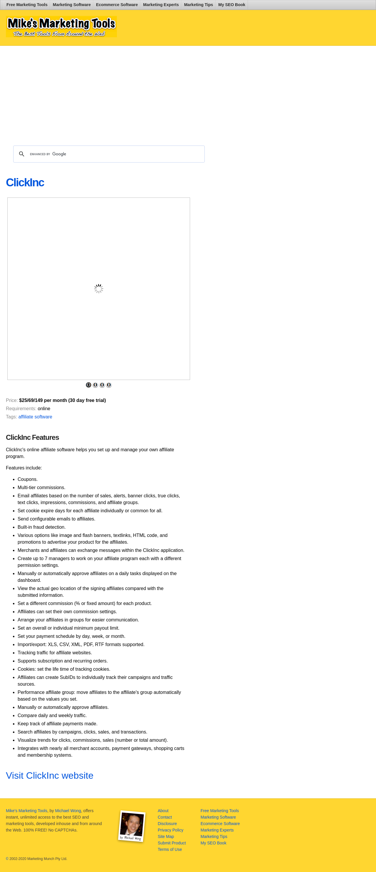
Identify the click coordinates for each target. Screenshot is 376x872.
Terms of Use (170, 849)
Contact (165, 817)
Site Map (166, 836)
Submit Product (172, 843)
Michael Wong (68, 810)
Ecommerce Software (117, 4)
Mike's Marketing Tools (26, 810)
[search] (108, 154)
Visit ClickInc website (49, 775)
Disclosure (167, 823)
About (163, 810)
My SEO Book (231, 4)
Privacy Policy (170, 830)
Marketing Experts (161, 4)
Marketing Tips (198, 4)
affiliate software (35, 416)
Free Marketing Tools (27, 4)
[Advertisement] (148, 93)
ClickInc (25, 182)
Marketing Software (72, 4)
